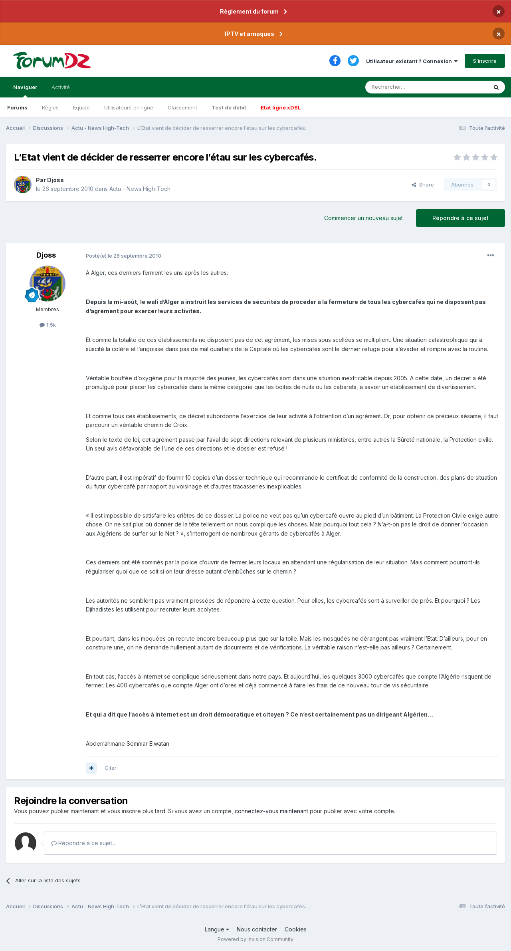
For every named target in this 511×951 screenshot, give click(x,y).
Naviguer (25, 90)
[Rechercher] (408, 87)
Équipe (81, 107)
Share (423, 184)
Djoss (55, 180)
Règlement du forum (249, 11)
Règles (50, 107)
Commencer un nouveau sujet (363, 217)
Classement (182, 107)
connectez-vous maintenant (271, 811)
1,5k (48, 325)
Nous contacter (257, 929)
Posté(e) (123, 255)
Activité (60, 87)
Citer (111, 767)
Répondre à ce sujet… (84, 843)
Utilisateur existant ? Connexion (412, 61)
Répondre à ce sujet (460, 217)
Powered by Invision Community (255, 939)
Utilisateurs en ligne (128, 107)
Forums (17, 107)
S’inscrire (485, 61)
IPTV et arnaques (249, 33)
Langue (217, 929)
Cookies (296, 929)
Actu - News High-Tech (139, 188)
